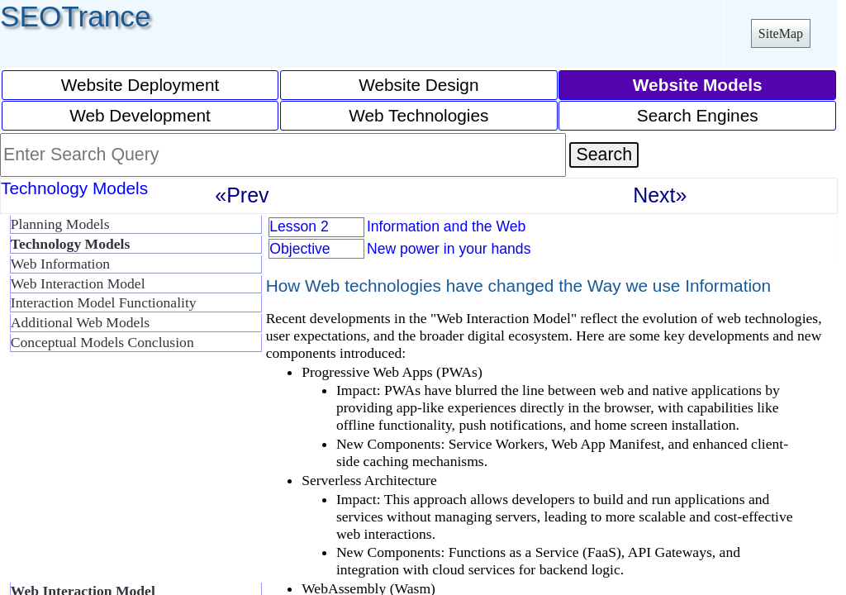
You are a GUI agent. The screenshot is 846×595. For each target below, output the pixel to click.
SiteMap (780, 33)
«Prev (242, 195)
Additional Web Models (80, 322)
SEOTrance (75, 16)
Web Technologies (418, 115)
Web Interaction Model (78, 283)
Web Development (140, 115)
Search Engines (697, 115)
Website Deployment (140, 84)
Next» (660, 195)
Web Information (60, 263)
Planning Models (60, 224)
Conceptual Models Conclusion (102, 342)
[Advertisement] (132, 474)
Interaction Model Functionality (104, 302)
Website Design (418, 84)
